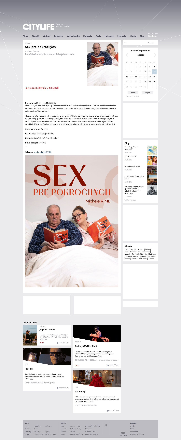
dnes (133, 92)
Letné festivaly (50, 434)
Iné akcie (109, 36)
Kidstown (152, 36)
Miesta (133, 36)
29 (136, 86)
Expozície (58, 36)
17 (145, 76)
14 (131, 76)
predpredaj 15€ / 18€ (42, 152)
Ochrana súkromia (137, 434)
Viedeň (151, 258)
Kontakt (133, 423)
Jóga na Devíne (47, 329)
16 (141, 76)
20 (127, 81)
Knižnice (152, 254)
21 (131, 81)
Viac (100, 356)
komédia (28, 51)
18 (150, 76)
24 (145, 81)
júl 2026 (140, 55)
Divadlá (35, 36)
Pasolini (29, 368)
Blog (142, 36)
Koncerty (87, 36)
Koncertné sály (130, 252)
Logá (132, 429)
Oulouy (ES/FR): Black (86, 346)
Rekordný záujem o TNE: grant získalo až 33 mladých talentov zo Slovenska (134, 189)
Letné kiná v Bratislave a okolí (134, 177)
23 (141, 81)
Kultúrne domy (144, 252)
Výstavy (46, 36)
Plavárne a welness (139, 258)
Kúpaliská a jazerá (91, 434)
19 (154, 76)
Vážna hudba (73, 36)
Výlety (142, 256)
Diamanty (80, 391)
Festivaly (121, 36)
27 (127, 86)
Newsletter (123, 435)
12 (154, 71)
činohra (36, 51)
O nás (132, 426)
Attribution (134, 431)
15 (136, 76)
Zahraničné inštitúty (139, 254)
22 (136, 81)
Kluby (147, 249)
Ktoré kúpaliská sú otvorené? (132, 148)
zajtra (147, 92)
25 (150, 81)
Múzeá (127, 254)
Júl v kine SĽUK (130, 156)
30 (141, 86)
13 (127, 76)
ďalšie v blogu (130, 200)
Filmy (25, 36)
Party (98, 36)
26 (154, 81)
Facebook (105, 425)
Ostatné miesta (132, 256)
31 (145, 86)
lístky (42, 343)
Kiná (126, 249)
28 (131, 86)
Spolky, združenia (76, 434)
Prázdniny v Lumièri (132, 166)
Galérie (141, 249)
